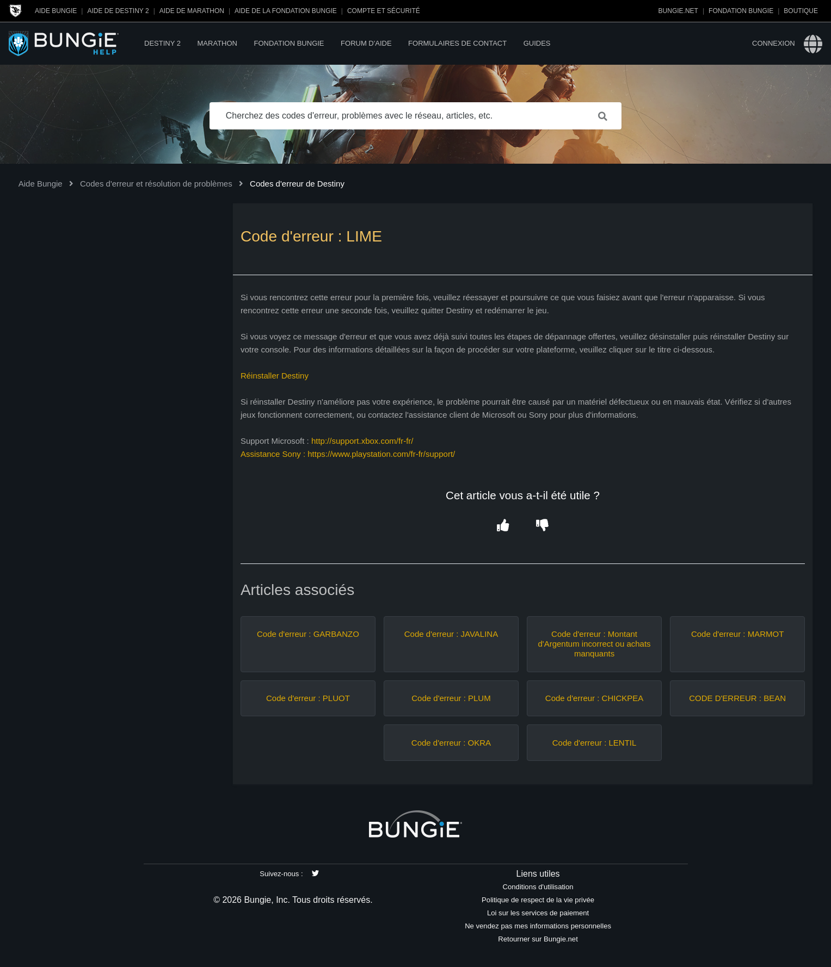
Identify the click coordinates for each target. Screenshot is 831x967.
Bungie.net (678, 11)
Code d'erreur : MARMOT (737, 634)
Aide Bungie (56, 11)
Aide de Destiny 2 (118, 11)
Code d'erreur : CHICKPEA (594, 698)
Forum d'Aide (366, 43)
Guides (537, 43)
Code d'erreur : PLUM (450, 698)
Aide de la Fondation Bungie (286, 11)
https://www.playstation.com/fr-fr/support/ (382, 453)
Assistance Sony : (274, 453)
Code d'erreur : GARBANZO (308, 634)
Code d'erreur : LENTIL (594, 742)
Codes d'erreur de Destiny (297, 183)
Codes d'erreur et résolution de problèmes (156, 183)
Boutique (801, 11)
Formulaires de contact (457, 43)
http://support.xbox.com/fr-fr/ (362, 440)
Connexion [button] (773, 43)
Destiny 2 (162, 43)
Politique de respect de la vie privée (538, 900)
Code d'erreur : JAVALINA (451, 634)
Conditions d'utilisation (538, 887)
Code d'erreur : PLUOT (308, 698)
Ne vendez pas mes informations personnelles (538, 926)
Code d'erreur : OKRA (451, 742)
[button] (503, 526)
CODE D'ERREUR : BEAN (737, 698)
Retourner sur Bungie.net (537, 939)
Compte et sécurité (383, 11)
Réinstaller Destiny (275, 375)
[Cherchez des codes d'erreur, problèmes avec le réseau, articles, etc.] (416, 115)
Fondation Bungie (741, 11)
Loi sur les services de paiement (538, 913)
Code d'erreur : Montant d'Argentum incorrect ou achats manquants (594, 643)
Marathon (217, 43)
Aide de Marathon (191, 11)
